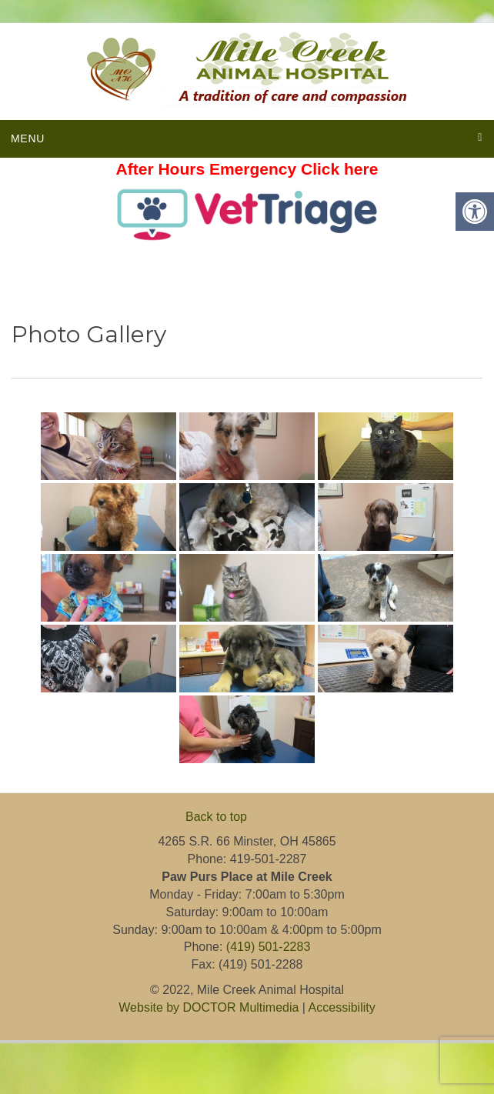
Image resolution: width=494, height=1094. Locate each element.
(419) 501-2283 (268, 946)
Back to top (216, 816)
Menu (28, 138)
